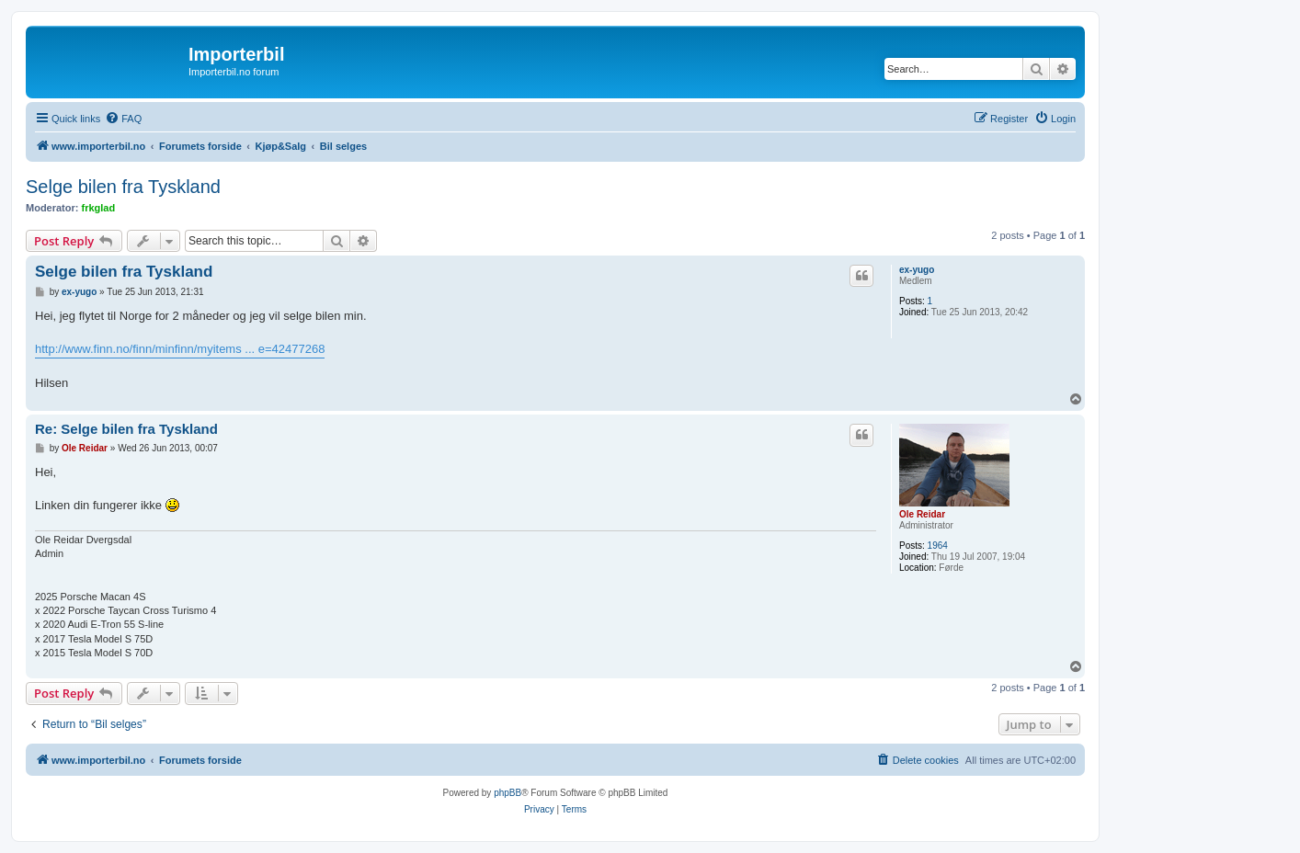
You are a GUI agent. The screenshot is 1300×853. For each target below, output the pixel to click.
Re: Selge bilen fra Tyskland (126, 429)
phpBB (507, 793)
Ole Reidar (922, 514)
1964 (938, 545)
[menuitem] (123, 119)
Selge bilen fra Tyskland (123, 186)
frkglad (99, 207)
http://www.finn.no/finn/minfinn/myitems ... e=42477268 (180, 349)
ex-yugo (916, 270)
